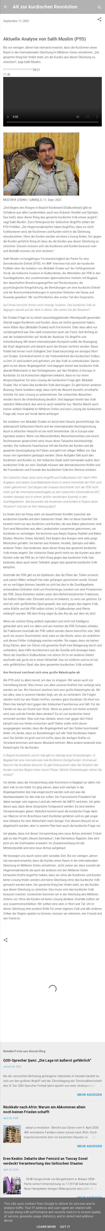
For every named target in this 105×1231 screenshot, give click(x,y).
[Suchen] (99, 8)
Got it (65, 1227)
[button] (99, 20)
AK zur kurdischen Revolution (45, 7)
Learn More (46, 1227)
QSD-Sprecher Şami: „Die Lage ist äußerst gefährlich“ (47, 1060)
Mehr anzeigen (89, 1095)
